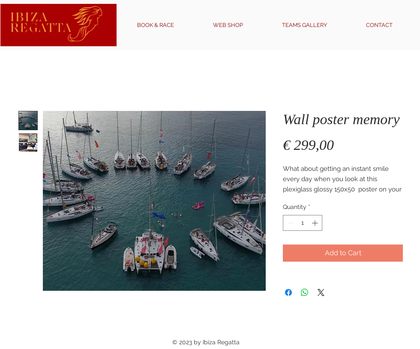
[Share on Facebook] (288, 292)
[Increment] (315, 222)
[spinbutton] (302, 222)
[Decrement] (289, 222)
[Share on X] (321, 292)
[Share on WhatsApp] (305, 292)
